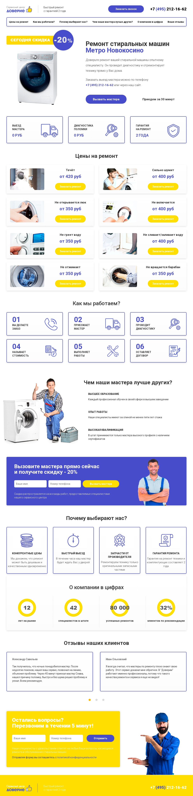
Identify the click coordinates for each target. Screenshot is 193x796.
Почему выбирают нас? (73, 21)
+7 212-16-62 (168, 9)
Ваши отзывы (176, 21)
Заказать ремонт (70, 186)
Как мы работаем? (44, 21)
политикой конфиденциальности (76, 757)
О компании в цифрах (150, 21)
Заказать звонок (126, 9)
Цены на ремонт (18, 21)
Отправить (100, 738)
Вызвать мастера (106, 99)
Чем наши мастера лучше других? (112, 21)
